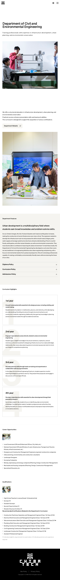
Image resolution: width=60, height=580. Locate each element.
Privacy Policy (35, 571)
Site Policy (23, 571)
